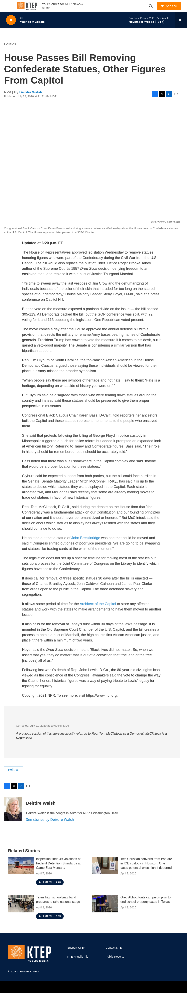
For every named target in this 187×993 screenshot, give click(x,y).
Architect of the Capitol (98, 604)
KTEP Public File (77, 956)
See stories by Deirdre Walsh (50, 819)
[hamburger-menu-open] (10, 6)
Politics (10, 44)
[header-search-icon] (151, 6)
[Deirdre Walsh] (13, 809)
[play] (11, 20)
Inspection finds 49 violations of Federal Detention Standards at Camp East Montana (58, 863)
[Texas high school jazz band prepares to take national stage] (21, 903)
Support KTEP (76, 947)
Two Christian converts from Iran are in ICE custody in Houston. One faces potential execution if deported (146, 863)
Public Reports (115, 956)
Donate (171, 6)
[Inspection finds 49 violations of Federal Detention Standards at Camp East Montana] (21, 865)
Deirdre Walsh (30, 92)
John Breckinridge (86, 538)
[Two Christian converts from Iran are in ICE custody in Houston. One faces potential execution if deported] (105, 865)
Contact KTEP (115, 947)
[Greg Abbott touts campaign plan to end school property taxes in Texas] (105, 903)
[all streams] (181, 20)
